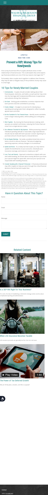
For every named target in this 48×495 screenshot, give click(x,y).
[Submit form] (5, 234)
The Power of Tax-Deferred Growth (14, 380)
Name (3, 197)
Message (4, 218)
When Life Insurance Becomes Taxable (16, 336)
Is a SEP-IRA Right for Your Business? (15, 289)
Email (3, 208)
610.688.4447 (9, 493)
